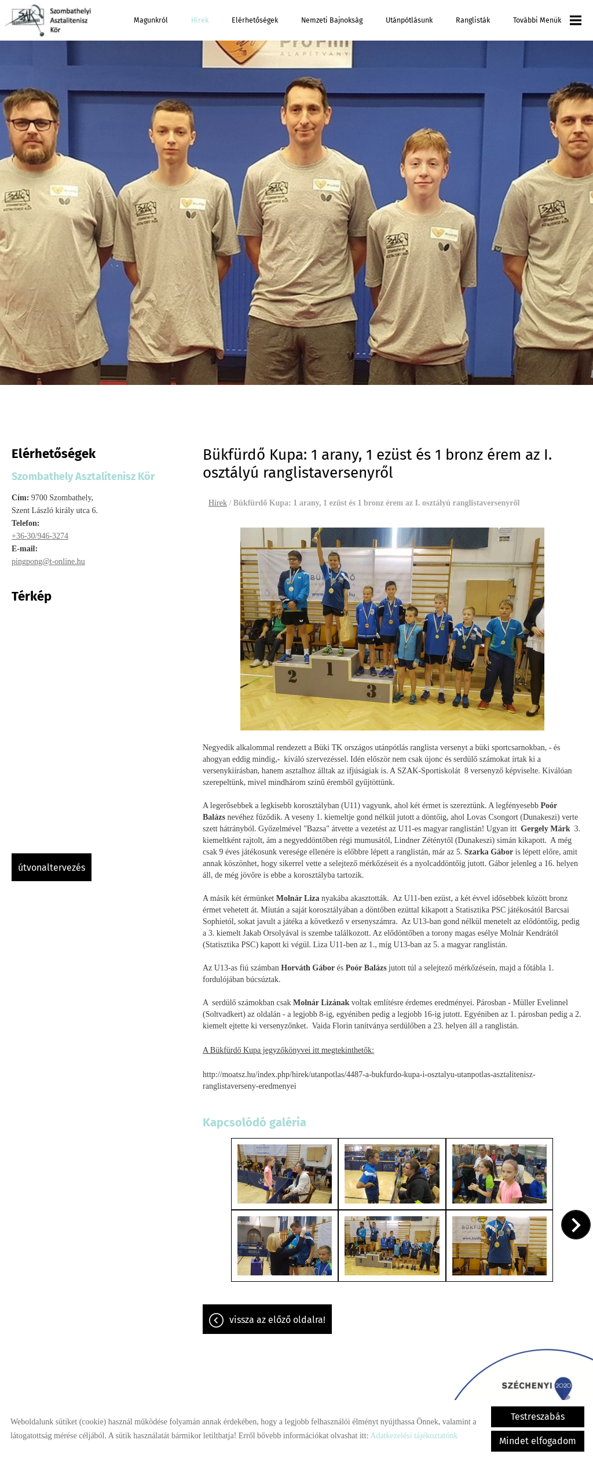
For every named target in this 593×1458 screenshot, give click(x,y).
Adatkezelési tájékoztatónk (413, 1435)
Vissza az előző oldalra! (277, 1319)
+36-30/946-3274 (40, 536)
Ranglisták (473, 20)
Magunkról (151, 20)
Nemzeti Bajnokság (332, 20)
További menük (547, 20)
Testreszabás (538, 1416)
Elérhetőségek (255, 20)
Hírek (199, 20)
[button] (576, 1224)
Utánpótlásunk (409, 20)
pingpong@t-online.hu (48, 561)
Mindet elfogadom (537, 1440)
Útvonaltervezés (51, 867)
